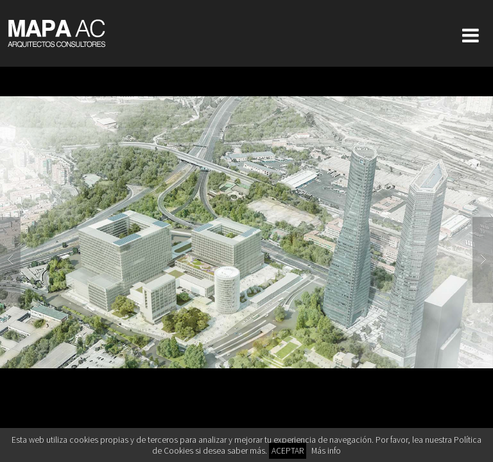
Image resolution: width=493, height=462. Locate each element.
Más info (326, 450)
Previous (10, 260)
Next (482, 260)
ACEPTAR (288, 450)
